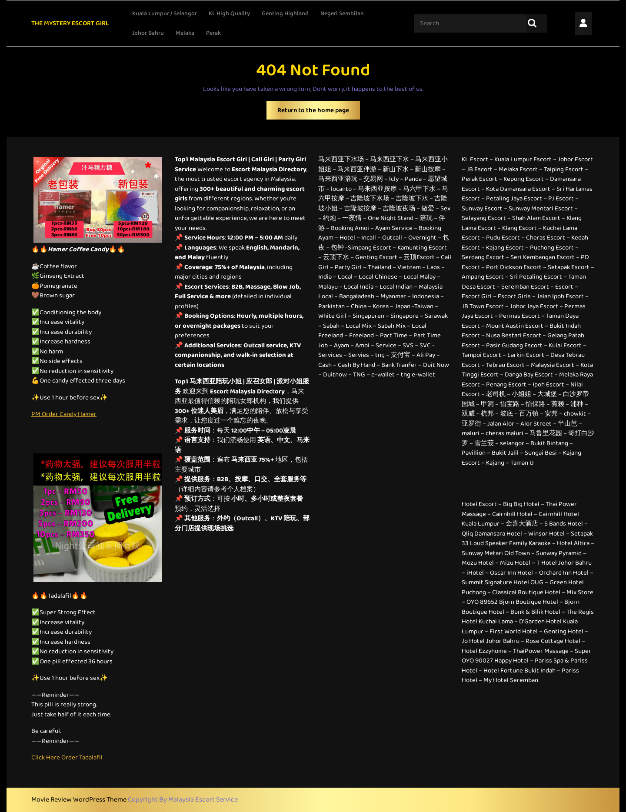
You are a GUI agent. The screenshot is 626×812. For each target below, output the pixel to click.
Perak (213, 33)
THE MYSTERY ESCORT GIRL (70, 23)
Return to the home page (318, 112)
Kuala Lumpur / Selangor (164, 13)
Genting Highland (285, 13)
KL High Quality (229, 13)
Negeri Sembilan (342, 13)
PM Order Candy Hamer (64, 414)
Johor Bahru (148, 33)
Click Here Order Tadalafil (67, 757)
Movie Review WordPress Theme (79, 799)
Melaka (185, 33)
